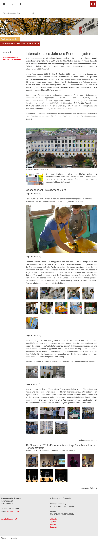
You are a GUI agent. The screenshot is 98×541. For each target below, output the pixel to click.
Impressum (54, 527)
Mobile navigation (4, 4)
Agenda (53, 522)
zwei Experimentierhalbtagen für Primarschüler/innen (48, 116)
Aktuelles (53, 519)
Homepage (46, 108)
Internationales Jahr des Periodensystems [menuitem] (12, 58)
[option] (61, 229)
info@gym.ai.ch (13, 511)
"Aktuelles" (45, 450)
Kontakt (53, 524)
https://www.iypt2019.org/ (36, 69)
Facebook (58, 108)
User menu (20, 4)
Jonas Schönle (91, 440)
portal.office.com (8, 519)
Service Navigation (12, 4)
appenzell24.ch (32, 98)
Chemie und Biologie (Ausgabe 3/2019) (41, 103)
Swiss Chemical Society (35, 100)
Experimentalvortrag (89, 116)
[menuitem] (12, 52)
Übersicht (4, 538)
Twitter (70, 108)
